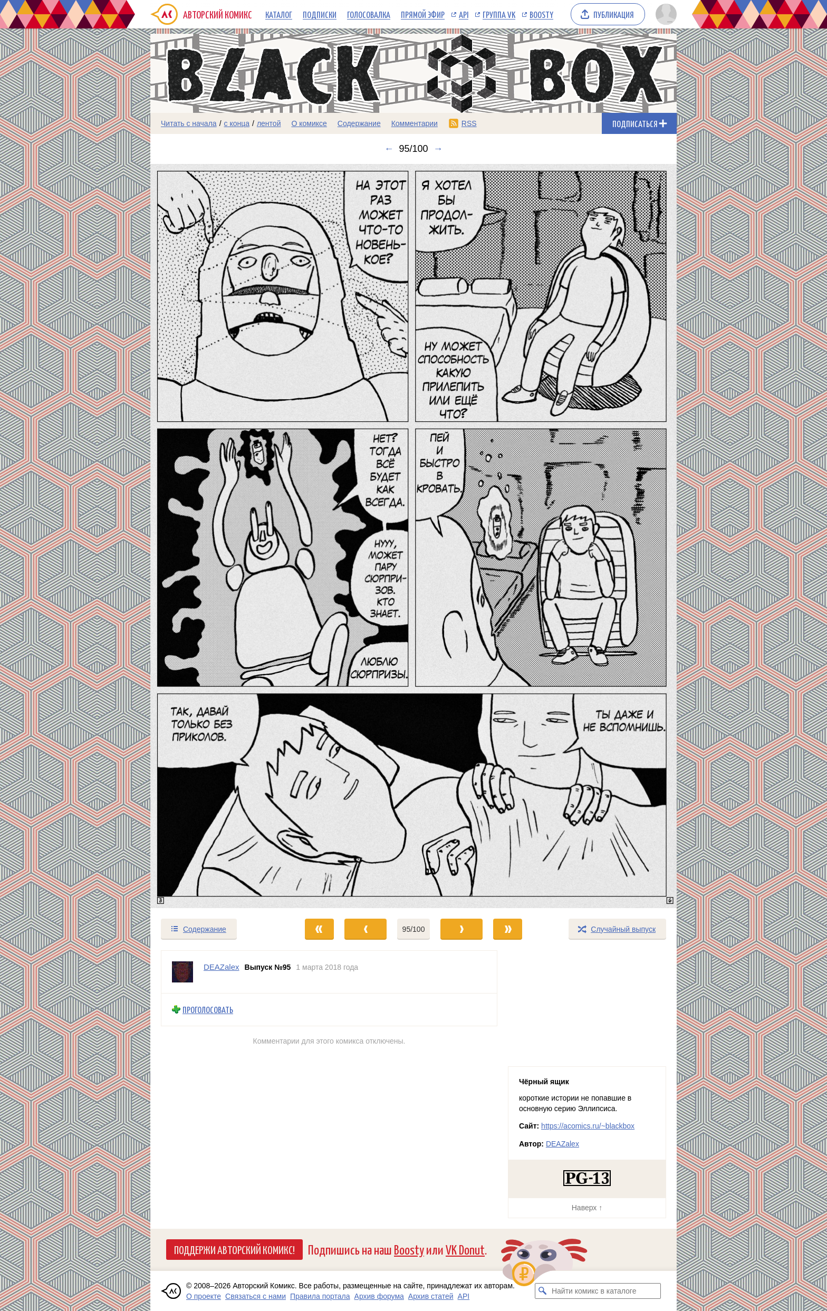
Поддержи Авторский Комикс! (234, 1249)
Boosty (541, 14)
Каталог (278, 14)
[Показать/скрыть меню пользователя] (664, 14)
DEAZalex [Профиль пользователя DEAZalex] (221, 966)
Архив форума (379, 1296)
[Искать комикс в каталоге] (542, 1291)
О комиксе (308, 123)
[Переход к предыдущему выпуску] (216, 536)
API (463, 14)
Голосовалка (368, 14)
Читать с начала (189, 123)
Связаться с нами (255, 1296)
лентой (269, 123)
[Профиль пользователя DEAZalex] (182, 971)
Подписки (319, 14)
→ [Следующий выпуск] (438, 148)
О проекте (203, 1296)
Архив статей (431, 1296)
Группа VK (499, 14)
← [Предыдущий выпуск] (388, 148)
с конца (237, 123)
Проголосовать (207, 1009)
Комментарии (414, 123)
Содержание (359, 123)
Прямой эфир (423, 14)
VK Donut (465, 1249)
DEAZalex (562, 1144)
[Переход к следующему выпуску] (413, 536)
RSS (469, 123)
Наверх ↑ (587, 1207)
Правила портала (320, 1296)
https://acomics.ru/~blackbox (587, 1126)
